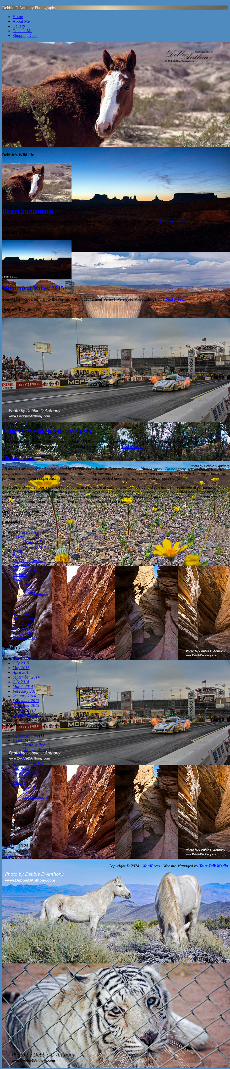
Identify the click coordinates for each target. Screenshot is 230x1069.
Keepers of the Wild (29, 560)
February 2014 (25, 691)
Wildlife (19, 579)
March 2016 (23, 658)
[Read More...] (170, 222)
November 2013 (26, 705)
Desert (18, 537)
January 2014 (24, 696)
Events (18, 551)
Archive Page (24, 619)
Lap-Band (21, 565)
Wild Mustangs (35, 593)
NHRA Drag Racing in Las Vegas (46, 431)
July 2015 (21, 663)
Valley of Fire (34, 546)
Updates (19, 574)
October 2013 (24, 710)
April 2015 (22, 672)
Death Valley (34, 541)
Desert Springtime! (27, 210)
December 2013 (26, 700)
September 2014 (26, 677)
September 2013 (26, 715)
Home (18, 16)
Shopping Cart (25, 35)
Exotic (28, 589)
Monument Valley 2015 (33, 288)
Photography (24, 628)
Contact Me (22, 31)
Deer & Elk (32, 584)
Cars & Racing (25, 532)
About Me (21, 21)
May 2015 (21, 667)
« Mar (7, 857)
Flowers (19, 556)
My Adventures (25, 570)
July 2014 (21, 682)
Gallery (19, 26)
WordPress (151, 866)
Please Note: (18, 457)
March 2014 (23, 686)
